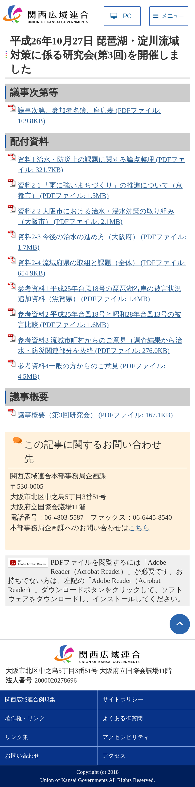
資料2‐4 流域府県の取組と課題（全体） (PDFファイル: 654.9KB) (102, 268)
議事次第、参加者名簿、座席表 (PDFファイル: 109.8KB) (89, 116)
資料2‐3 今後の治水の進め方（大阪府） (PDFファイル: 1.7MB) (102, 242)
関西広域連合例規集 (30, 700)
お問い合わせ (22, 756)
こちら (139, 528)
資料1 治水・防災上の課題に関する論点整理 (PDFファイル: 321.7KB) (101, 165)
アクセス (114, 756)
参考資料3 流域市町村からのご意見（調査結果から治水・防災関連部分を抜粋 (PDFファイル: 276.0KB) (100, 345)
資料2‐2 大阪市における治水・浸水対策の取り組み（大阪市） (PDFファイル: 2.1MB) (96, 216)
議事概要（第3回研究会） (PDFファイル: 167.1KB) (95, 415)
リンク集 (16, 737)
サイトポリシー (123, 700)
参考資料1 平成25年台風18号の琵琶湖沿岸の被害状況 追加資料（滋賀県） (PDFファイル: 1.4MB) (99, 294)
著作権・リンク (25, 718)
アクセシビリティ (126, 737)
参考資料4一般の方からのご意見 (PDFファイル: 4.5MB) (92, 371)
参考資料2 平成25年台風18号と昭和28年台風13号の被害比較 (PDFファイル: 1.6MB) (99, 320)
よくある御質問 (123, 718)
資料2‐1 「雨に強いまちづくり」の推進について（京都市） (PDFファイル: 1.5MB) (100, 190)
